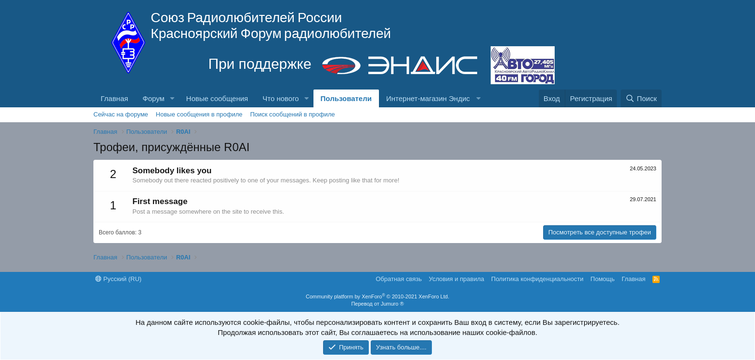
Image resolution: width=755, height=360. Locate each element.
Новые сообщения (217, 98)
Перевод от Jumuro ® (377, 304)
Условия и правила (456, 279)
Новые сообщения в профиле (199, 114)
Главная (114, 98)
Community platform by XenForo (377, 296)
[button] (172, 98)
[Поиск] (641, 98)
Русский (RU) (118, 279)
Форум (154, 98)
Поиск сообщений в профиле (292, 114)
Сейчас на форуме (120, 114)
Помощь (602, 279)
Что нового (280, 98)
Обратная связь (399, 279)
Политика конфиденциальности (537, 279)
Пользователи (346, 98)
